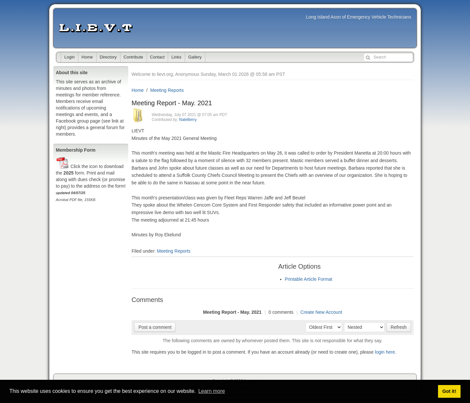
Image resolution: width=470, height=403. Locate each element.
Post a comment (154, 327)
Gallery (195, 57)
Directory (108, 57)
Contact (157, 57)
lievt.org (96, 28)
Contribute (133, 57)
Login (69, 57)
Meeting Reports (167, 90)
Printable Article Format (309, 279)
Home (87, 57)
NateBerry (188, 119)
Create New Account (321, 312)
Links (176, 57)
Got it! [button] (449, 391)
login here (385, 352)
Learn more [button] (211, 391)
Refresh (399, 327)
